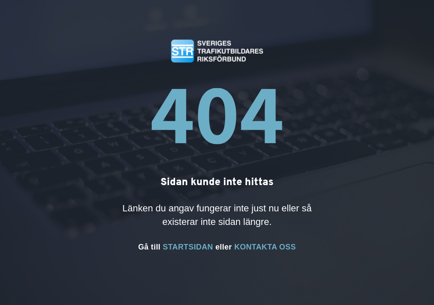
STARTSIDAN (188, 247)
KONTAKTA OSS (265, 247)
